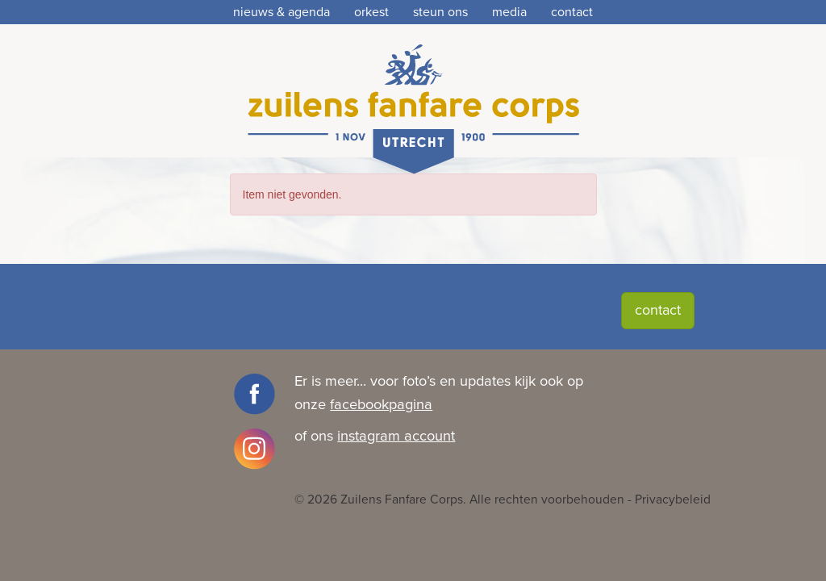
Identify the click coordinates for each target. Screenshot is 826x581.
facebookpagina (381, 404)
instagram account (396, 436)
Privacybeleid (673, 499)
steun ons (440, 12)
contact (572, 12)
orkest (371, 12)
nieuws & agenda (281, 12)
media (509, 12)
